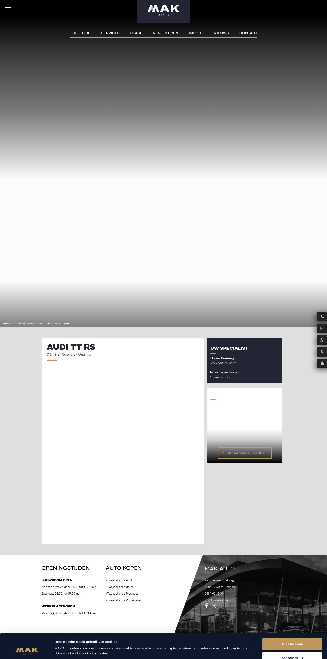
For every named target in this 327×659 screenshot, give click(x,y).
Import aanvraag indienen (244, 453)
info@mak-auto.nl (217, 600)
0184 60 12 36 (220, 377)
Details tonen (64, 641)
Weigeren (292, 648)
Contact (248, 33)
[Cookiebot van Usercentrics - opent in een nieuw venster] (27, 651)
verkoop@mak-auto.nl (225, 372)
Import (196, 33)
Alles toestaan (292, 620)
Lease (136, 33)
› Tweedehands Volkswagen (124, 600)
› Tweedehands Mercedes (122, 593)
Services (110, 33)
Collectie (80, 33)
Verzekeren (165, 33)
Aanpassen (292, 634)
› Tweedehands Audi (119, 580)
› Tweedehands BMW (119, 587)
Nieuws (221, 33)
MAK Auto (220, 568)
